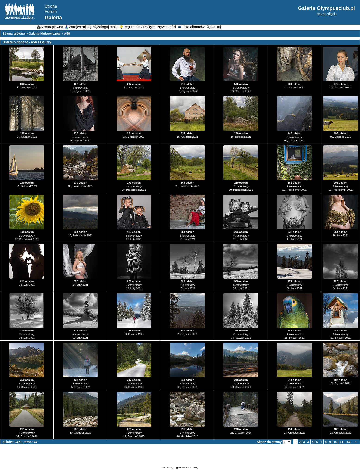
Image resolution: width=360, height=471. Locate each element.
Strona (51, 6)
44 (348, 442)
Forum (51, 11)
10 (335, 442)
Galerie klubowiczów (44, 33)
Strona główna (14, 33)
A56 (67, 33)
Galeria (53, 17)
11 (341, 442)
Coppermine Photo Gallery (186, 467)
